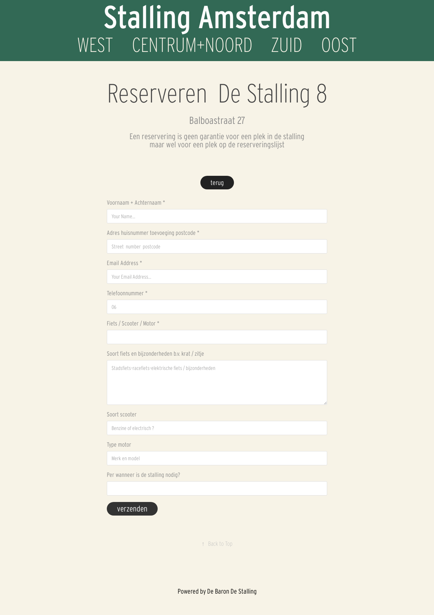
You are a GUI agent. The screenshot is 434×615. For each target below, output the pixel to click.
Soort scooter (122, 414)
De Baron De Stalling (232, 591)
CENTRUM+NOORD (192, 45)
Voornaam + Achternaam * (136, 203)
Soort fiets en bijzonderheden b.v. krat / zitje (155, 354)
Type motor (119, 445)
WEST (95, 45)
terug (217, 182)
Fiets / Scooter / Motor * (133, 323)
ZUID (286, 45)
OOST (339, 45)
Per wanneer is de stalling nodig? (143, 475)
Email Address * (124, 263)
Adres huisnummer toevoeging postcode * (153, 233)
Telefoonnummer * (127, 293)
